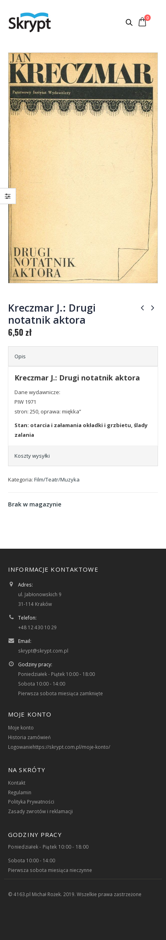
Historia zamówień (29, 737)
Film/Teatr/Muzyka (57, 479)
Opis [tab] (20, 356)
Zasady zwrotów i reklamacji (40, 811)
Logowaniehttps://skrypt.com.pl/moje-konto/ (59, 747)
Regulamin (19, 792)
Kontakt (16, 782)
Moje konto (21, 727)
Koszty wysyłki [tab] (32, 455)
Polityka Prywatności (31, 801)
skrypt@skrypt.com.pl (43, 650)
